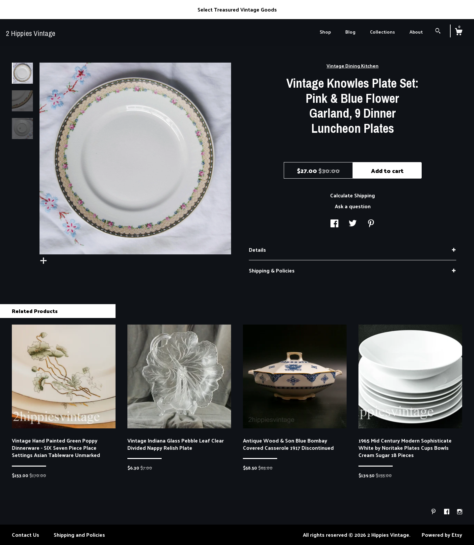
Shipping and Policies (79, 534)
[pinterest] (434, 511)
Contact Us (25, 534)
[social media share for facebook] (334, 224)
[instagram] (459, 511)
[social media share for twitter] (352, 224)
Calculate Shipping (352, 195)
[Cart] (458, 32)
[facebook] (447, 511)
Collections (382, 32)
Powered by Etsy (442, 534)
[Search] (437, 31)
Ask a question (353, 206)
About (416, 32)
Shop (325, 32)
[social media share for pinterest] (371, 224)
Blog (350, 32)
